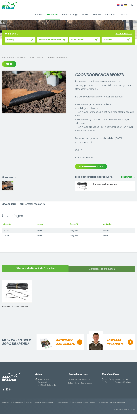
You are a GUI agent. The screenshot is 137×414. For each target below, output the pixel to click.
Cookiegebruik (63, 402)
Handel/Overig (84, 39)
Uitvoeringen (9, 204)
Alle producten (124, 34)
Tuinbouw (117, 39)
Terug (9, 64)
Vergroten (10, 177)
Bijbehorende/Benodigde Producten (35, 268)
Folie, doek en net (37, 57)
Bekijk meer (126, 177)
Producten (21, 57)
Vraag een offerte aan (91, 166)
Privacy (29, 402)
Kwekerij (20, 39)
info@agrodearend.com (81, 383)
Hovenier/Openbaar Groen (52, 39)
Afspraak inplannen (115, 342)
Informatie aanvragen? (65, 342)
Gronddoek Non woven (58, 57)
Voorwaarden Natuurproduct (84, 402)
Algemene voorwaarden (44, 402)
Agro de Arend (8, 57)
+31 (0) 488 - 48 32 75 (81, 379)
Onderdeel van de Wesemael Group (112, 402)
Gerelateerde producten (32, 204)
